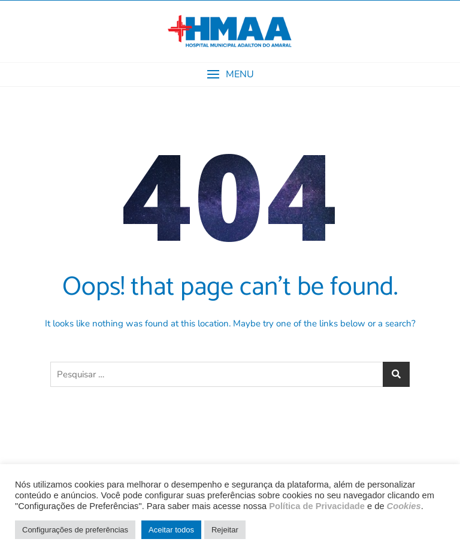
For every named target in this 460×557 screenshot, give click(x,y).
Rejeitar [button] (224, 529)
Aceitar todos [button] (171, 529)
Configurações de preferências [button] (75, 529)
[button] (230, 74)
